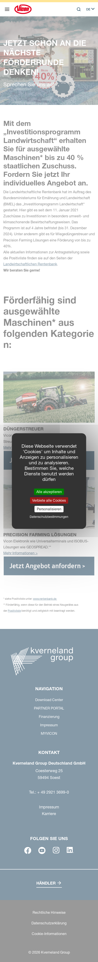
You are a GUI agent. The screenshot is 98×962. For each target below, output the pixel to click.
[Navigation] (7, 9)
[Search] (79, 9)
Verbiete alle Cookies (49, 500)
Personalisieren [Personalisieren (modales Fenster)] (49, 509)
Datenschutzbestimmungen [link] (49, 517)
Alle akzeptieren (49, 491)
